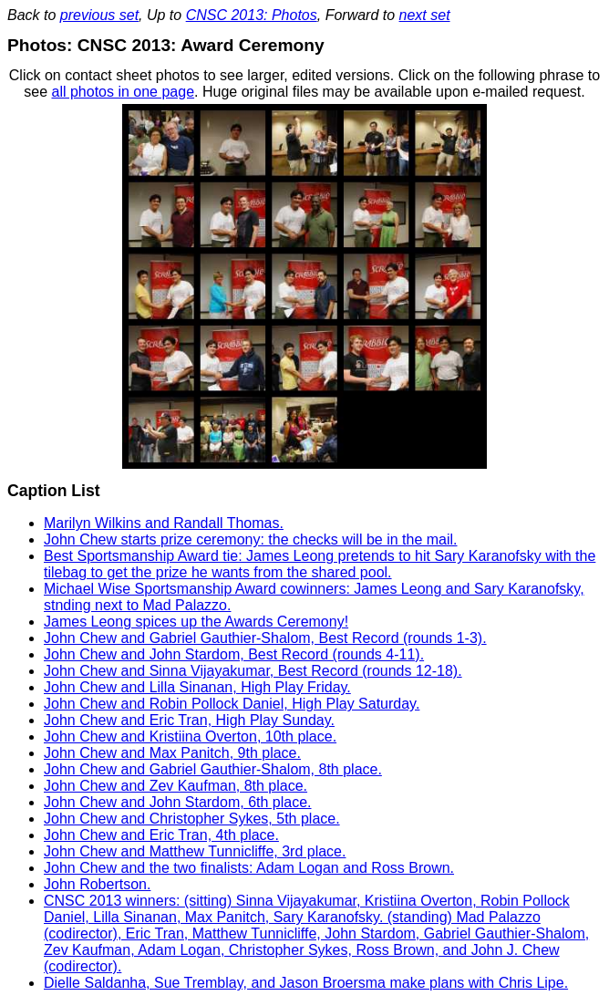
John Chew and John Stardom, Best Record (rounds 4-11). (234, 654)
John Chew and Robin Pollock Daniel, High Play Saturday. (231, 703)
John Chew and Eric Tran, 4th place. (161, 835)
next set (424, 15)
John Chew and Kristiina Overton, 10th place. (190, 736)
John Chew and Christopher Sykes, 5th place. (192, 818)
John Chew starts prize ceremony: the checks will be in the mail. (251, 539)
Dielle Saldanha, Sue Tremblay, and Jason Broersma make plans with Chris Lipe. (306, 982)
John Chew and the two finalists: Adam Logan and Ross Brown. (249, 868)
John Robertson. (97, 884)
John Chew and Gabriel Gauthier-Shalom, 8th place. (213, 769)
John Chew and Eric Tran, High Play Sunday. (189, 720)
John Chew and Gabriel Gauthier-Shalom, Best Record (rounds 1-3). (265, 638)
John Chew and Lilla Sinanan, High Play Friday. (197, 687)
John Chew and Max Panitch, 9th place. (172, 753)
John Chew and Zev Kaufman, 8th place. (175, 785)
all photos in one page (122, 91)
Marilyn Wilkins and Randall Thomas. (164, 523)
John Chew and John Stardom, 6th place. (178, 802)
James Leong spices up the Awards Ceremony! (196, 621)
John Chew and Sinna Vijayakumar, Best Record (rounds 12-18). (253, 671)
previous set (99, 15)
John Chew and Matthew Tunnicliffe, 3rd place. (195, 851)
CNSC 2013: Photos (251, 15)
